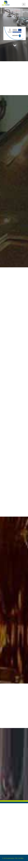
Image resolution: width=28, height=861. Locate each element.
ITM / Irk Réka (19, 858)
